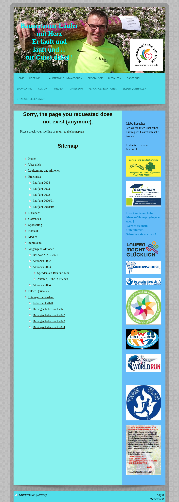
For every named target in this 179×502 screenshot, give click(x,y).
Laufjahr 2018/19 (43, 206)
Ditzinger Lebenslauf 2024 (49, 327)
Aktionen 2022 (42, 261)
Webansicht (157, 499)
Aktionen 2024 (42, 285)
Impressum (35, 243)
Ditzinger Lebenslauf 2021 (49, 309)
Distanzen (34, 212)
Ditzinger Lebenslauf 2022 (49, 315)
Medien (32, 237)
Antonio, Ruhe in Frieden (52, 279)
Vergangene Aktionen (41, 249)
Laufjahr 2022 (41, 194)
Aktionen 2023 (42, 267)
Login (160, 495)
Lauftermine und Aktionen (44, 170)
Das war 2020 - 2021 (45, 255)
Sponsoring (35, 225)
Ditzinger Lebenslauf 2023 (49, 321)
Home (32, 158)
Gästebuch (34, 219)
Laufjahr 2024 (41, 182)
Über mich (34, 164)
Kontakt (33, 230)
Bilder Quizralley (38, 291)
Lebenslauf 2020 (43, 303)
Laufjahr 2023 (41, 188)
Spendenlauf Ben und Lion (53, 273)
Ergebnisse (34, 176)
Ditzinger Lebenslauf (41, 297)
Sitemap (42, 495)
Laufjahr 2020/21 (43, 200)
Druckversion (25, 495)
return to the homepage (70, 131)
